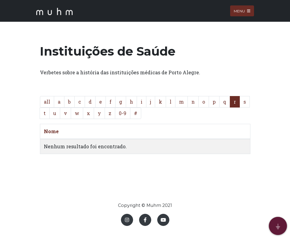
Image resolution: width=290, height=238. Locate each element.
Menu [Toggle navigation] (242, 10)
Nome (51, 131)
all (47, 101)
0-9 (122, 113)
